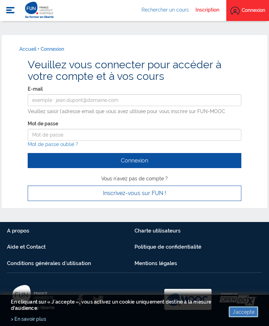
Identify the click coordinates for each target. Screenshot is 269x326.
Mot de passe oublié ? (53, 144)
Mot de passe (43, 123)
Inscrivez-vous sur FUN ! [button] (134, 193)
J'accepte (244, 312)
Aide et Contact (26, 247)
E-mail (35, 89)
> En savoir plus (28, 319)
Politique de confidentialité (167, 247)
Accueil (27, 49)
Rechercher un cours (165, 10)
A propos (18, 231)
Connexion (52, 49)
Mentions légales (155, 263)
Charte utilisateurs (157, 231)
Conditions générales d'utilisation (49, 263)
